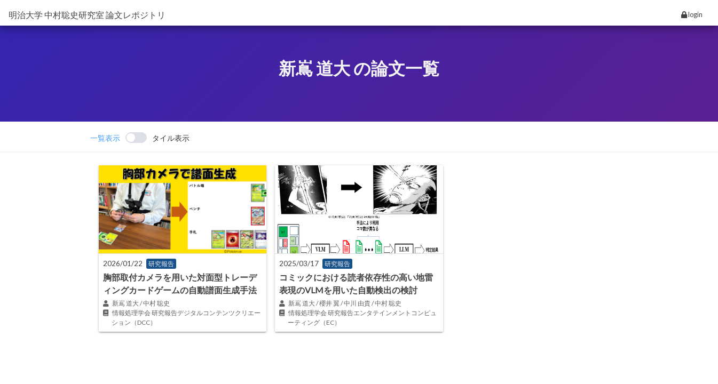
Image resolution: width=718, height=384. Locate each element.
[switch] (140, 137)
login (692, 14)
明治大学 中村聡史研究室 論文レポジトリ (87, 15)
